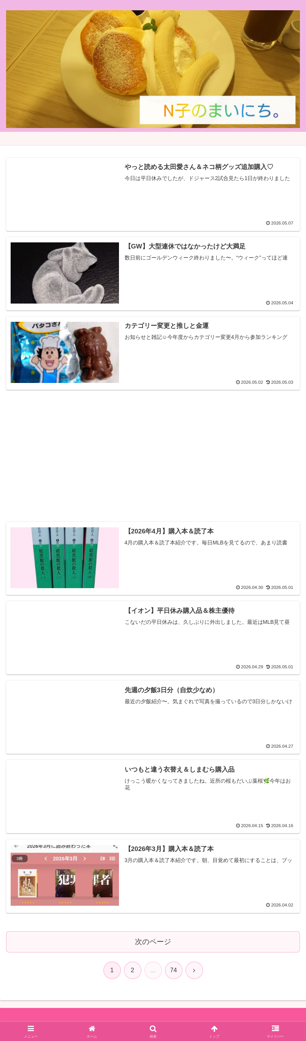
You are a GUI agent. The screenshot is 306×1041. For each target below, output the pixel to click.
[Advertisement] (153, 449)
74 (173, 969)
